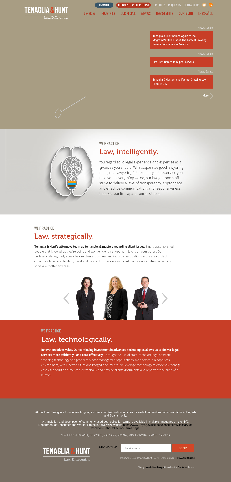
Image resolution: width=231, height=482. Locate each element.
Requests (174, 5)
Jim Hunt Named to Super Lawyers (173, 62)
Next (165, 298)
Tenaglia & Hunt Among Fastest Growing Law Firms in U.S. (179, 82)
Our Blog (186, 13)
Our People (128, 13)
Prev (66, 298)
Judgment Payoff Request (133, 5)
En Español (205, 13)
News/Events (164, 13)
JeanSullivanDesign (154, 467)
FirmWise (182, 467)
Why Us (146, 13)
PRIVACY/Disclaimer (185, 457)
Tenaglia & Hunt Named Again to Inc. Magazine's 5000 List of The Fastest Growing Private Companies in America (179, 40)
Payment (104, 5)
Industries (108, 13)
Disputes (159, 5)
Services (89, 13)
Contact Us (191, 5)
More (205, 95)
